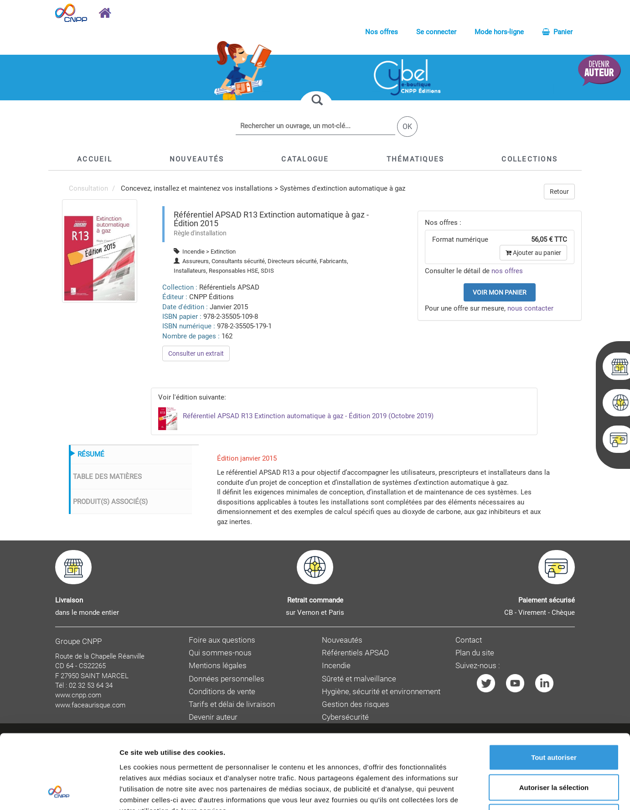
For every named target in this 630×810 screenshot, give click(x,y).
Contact (468, 640)
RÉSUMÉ (90, 454)
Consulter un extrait (196, 353)
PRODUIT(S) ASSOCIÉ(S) (110, 502)
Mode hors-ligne (499, 32)
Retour (559, 191)
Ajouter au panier (533, 252)
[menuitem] (99, 250)
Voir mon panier (500, 292)
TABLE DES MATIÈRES (107, 476)
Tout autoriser (554, 690)
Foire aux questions (222, 640)
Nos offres (381, 32)
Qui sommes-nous (220, 653)
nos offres (507, 271)
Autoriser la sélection (554, 720)
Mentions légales (218, 665)
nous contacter (530, 308)
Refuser (554, 750)
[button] (305, 159)
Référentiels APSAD (355, 653)
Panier (557, 32)
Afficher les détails (502, 792)
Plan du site (474, 653)
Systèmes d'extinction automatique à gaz (342, 188)
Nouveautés (342, 640)
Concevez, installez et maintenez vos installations (197, 188)
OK (407, 126)
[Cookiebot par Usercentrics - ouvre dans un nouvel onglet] (59, 792)
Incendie (336, 665)
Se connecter (436, 32)
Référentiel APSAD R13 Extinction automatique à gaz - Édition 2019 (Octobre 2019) (296, 416)
